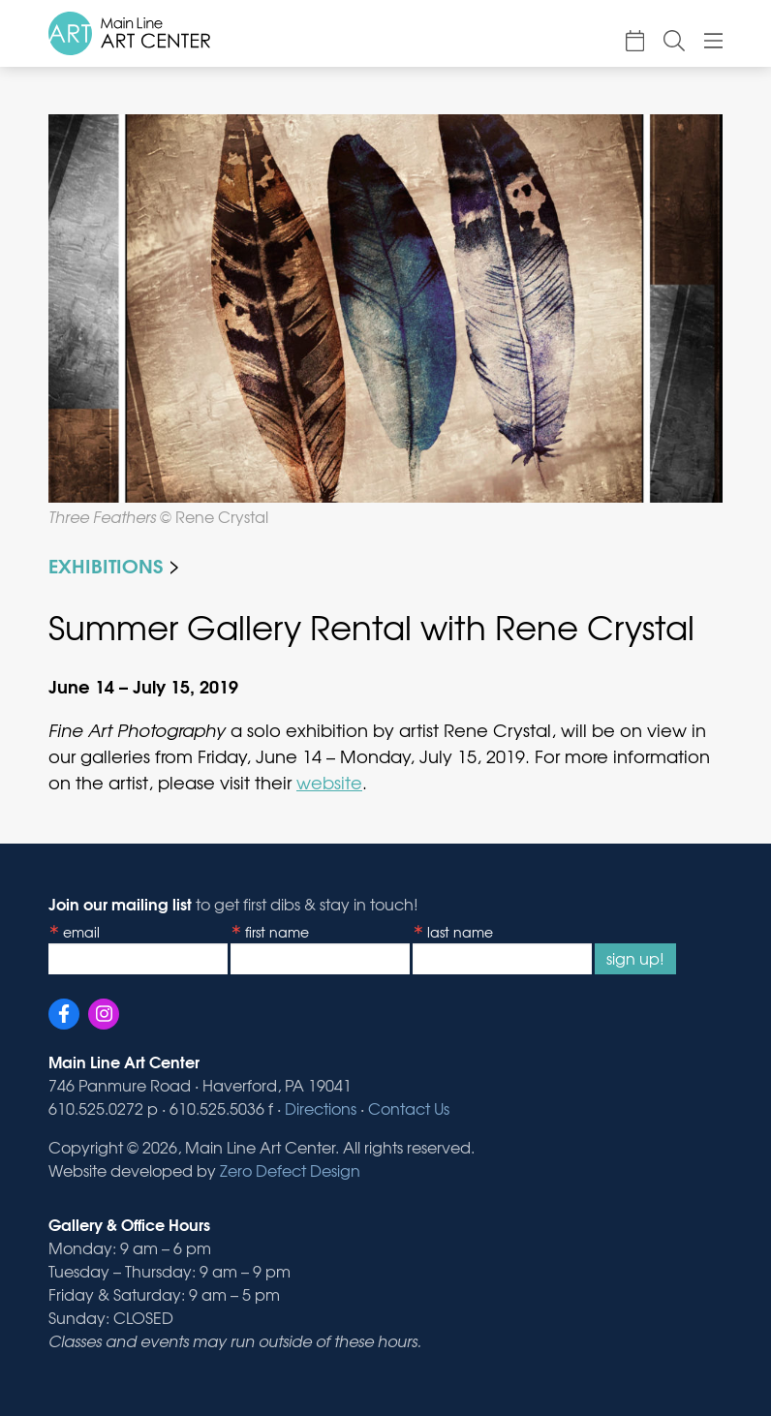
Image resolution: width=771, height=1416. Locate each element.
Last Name (460, 932)
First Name (277, 932)
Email (81, 932)
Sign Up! (635, 958)
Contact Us (408, 1108)
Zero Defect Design (290, 1170)
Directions (320, 1108)
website (329, 782)
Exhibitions (105, 564)
